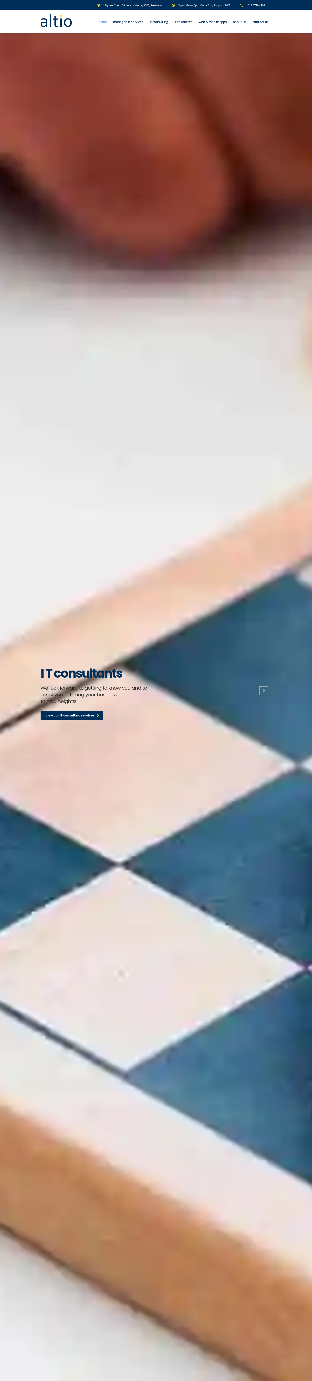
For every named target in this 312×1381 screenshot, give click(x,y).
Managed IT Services (128, 22)
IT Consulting (158, 22)
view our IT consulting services (72, 715)
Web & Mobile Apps (213, 22)
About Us (239, 22)
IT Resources (183, 22)
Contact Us (260, 22)
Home (102, 22)
